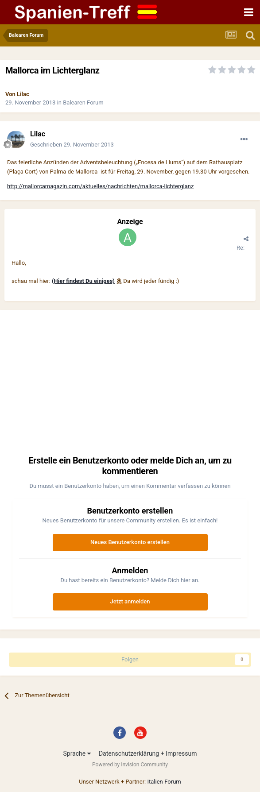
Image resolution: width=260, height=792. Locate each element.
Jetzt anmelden (130, 601)
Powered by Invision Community (130, 764)
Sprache (76, 753)
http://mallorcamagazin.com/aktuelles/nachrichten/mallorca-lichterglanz (100, 186)
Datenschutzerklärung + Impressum (148, 753)
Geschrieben (72, 144)
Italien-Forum (164, 781)
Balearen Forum (83, 102)
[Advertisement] (130, 385)
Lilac (23, 94)
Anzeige (130, 221)
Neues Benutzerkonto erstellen (130, 542)
